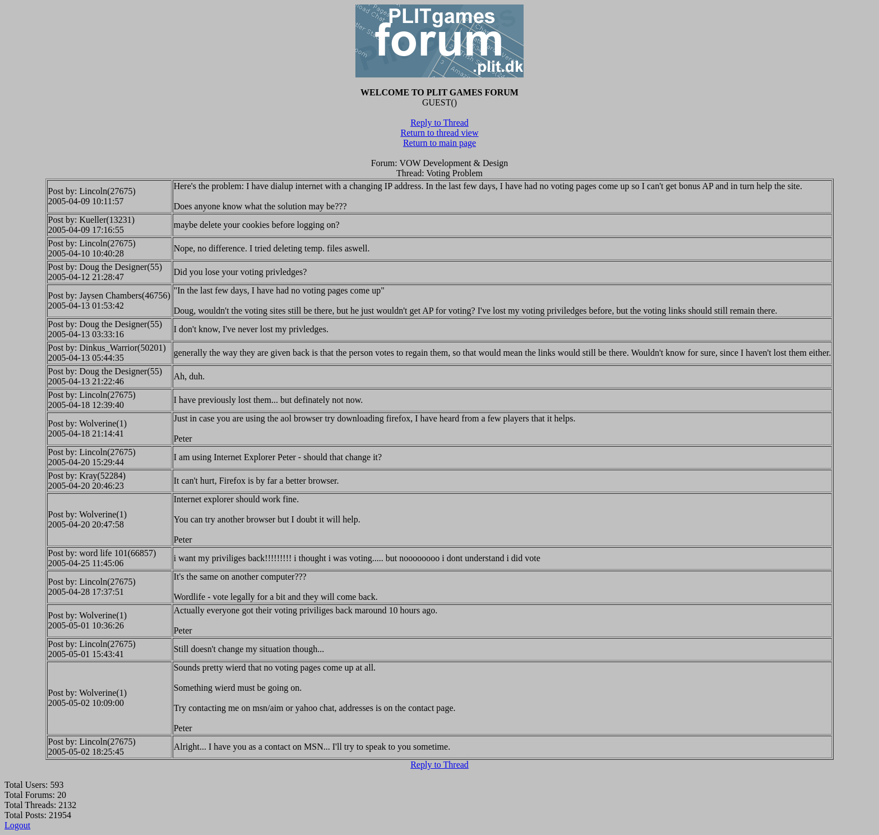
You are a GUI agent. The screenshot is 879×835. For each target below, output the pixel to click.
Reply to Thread (439, 122)
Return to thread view (439, 132)
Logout (17, 825)
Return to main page (439, 143)
